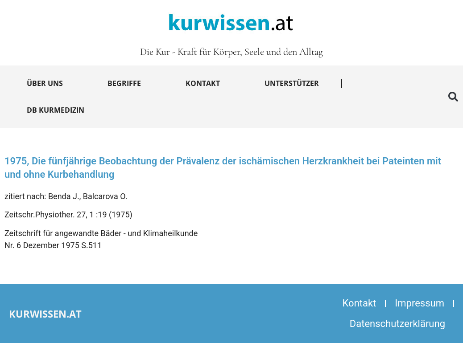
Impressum (419, 303)
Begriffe (124, 83)
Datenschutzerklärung (397, 323)
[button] (453, 97)
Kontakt (203, 83)
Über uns (45, 83)
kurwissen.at (45, 313)
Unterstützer (292, 83)
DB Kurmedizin (55, 110)
